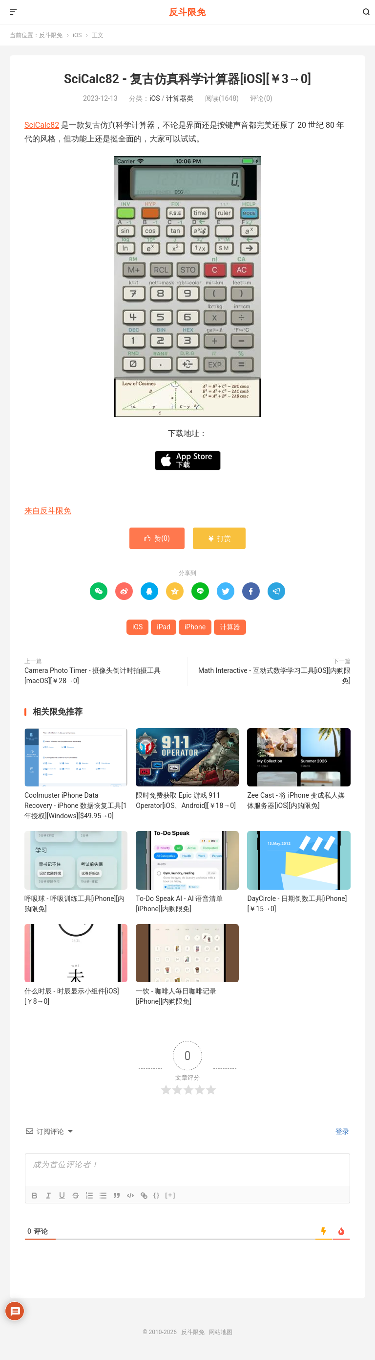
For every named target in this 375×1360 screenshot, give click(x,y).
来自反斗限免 (47, 510)
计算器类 (179, 98)
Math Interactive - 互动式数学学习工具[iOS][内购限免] (274, 676)
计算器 (230, 627)
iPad (163, 627)
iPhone (195, 627)
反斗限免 (187, 12)
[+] (170, 1195)
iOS (77, 35)
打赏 (219, 538)
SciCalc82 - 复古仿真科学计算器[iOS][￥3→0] (187, 79)
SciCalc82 (41, 125)
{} (156, 1195)
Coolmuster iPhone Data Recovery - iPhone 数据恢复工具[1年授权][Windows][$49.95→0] (75, 805)
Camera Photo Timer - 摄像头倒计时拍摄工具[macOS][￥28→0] (92, 676)
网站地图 (220, 1332)
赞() (157, 538)
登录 (341, 1131)
